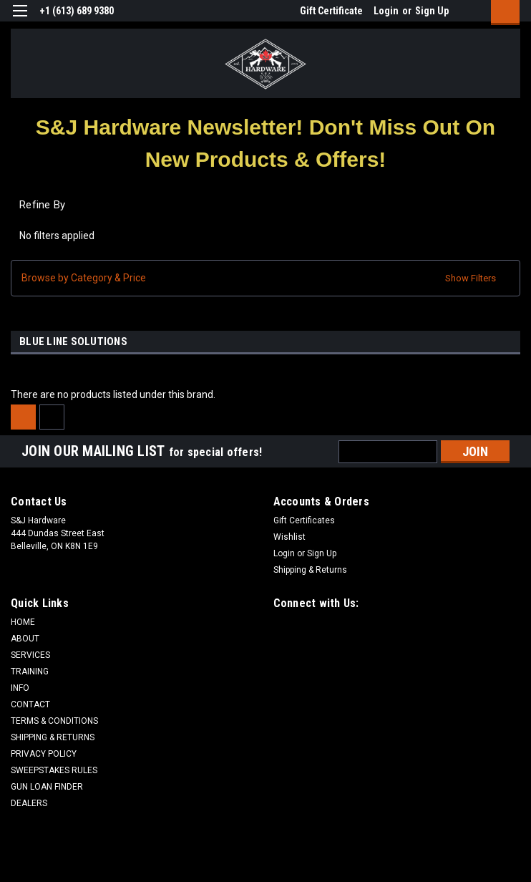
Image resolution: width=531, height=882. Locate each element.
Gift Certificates (304, 520)
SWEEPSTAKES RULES (54, 770)
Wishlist (289, 537)
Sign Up (432, 10)
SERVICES (30, 655)
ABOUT (25, 639)
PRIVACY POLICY (44, 754)
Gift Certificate (331, 10)
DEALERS (29, 803)
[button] (266, 143)
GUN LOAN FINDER (47, 787)
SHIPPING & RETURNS (52, 737)
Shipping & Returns (310, 570)
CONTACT (30, 704)
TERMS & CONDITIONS (54, 721)
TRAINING (30, 672)
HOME (23, 622)
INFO (20, 688)
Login (386, 10)
